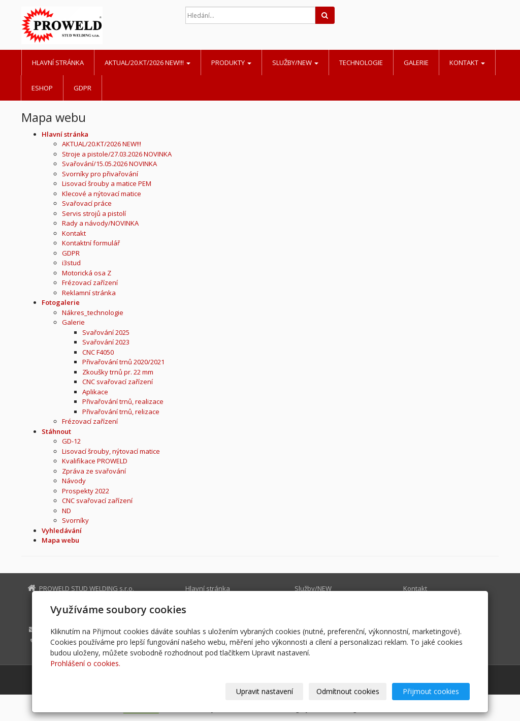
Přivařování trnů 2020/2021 (123, 361)
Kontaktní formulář (91, 242)
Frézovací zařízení (90, 282)
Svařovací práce (87, 203)
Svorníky (75, 520)
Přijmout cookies (431, 691)
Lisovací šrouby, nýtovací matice (111, 451)
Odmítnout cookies (347, 691)
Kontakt (467, 62)
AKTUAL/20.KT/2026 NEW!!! (147, 62)
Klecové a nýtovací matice (101, 193)
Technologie (361, 62)
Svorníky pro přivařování (100, 173)
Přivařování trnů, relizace (120, 411)
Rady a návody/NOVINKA (100, 223)
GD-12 (71, 441)
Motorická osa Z (86, 272)
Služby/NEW (295, 62)
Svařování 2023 (105, 342)
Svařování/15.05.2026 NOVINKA (109, 163)
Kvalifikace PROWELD (94, 460)
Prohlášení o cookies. (85, 663)
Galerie (416, 62)
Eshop (42, 87)
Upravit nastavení (264, 691)
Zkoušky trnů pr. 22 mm (117, 372)
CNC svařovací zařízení (117, 381)
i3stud (71, 262)
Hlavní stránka (58, 62)
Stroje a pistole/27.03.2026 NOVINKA (117, 154)
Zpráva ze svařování (94, 471)
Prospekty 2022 (85, 490)
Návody (74, 480)
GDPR (82, 87)
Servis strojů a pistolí (94, 213)
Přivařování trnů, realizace (123, 401)
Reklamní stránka (89, 292)
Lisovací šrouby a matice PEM (106, 183)
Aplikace (95, 391)
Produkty (231, 62)
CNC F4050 (98, 352)
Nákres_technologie (92, 312)
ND (66, 510)
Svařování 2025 (105, 332)
